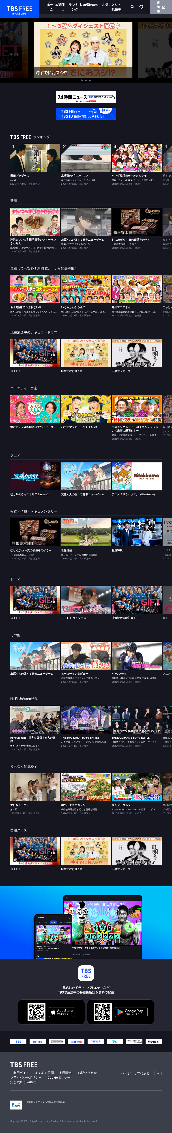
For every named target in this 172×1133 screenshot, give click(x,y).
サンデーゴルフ (121, 805)
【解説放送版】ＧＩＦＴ (126, 618)
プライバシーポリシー (26, 1077)
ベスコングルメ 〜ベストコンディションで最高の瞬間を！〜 (135, 428)
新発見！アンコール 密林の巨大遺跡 (79, 555)
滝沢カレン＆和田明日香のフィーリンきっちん (33, 241)
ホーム (50, 7)
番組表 (161, 6)
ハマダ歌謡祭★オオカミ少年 (129, 175)
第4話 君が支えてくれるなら (75, 244)
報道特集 (117, 550)
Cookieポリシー (58, 1077)
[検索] (133, 7)
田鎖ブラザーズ (19, 175)
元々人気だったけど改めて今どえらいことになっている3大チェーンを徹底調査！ (51, 311)
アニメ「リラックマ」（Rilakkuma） (134, 494)
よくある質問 (44, 1073)
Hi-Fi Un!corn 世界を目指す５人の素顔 (32, 739)
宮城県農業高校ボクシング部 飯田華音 (80, 678)
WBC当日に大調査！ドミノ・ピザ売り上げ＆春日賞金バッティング (95, 311)
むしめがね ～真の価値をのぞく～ (132, 239)
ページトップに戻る (141, 1073)
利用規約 (66, 1073)
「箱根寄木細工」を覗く (124, 244)
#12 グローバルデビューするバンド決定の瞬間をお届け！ (90, 742)
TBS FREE (12, 8)
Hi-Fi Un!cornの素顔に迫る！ (25, 745)
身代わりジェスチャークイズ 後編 (78, 180)
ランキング (73, 7)
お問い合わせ (87, 1073)
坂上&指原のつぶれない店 (25, 307)
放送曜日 (59, 7)
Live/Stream (89, 4)
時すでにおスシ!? (71, 371)
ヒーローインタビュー (74, 673)
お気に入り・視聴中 (111, 7)
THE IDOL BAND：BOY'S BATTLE (80, 737)
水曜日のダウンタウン (74, 175)
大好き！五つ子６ (21, 805)
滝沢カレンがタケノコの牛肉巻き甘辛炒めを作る (35, 247)
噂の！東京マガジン (73, 805)
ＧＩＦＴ (15, 371)
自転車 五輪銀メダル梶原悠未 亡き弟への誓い (134, 678)
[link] (35, 158)
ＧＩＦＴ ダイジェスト (75, 618)
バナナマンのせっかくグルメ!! (79, 427)
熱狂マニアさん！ (122, 307)
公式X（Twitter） (24, 1082)
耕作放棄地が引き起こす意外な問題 (79, 809)
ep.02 (13, 180)
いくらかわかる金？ (73, 307)
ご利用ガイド (19, 1073)
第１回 (13, 809)
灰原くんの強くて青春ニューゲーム (82, 239)
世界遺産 (66, 550)
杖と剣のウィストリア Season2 (29, 494)
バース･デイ (119, 673)
